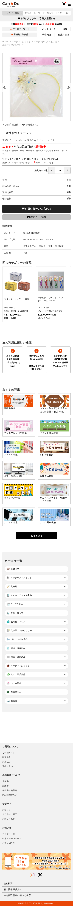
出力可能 (53, 24)
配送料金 (6, 757)
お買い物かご (8, 843)
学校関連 (46, 34)
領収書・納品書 (9, 790)
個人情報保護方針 (13, 889)
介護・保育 (64, 34)
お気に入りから (27, 18)
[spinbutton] (59, 170)
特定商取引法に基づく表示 (17, 895)
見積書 (5, 781)
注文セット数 (52, 170)
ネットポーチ (49, 29)
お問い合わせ (8, 819)
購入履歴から (47, 18)
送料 (17, 24)
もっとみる (36, 535)
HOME (5, 42)
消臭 (65, 29)
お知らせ (6, 810)
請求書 (5, 786)
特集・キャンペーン (11, 838)
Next (68, 87)
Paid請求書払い (9, 795)
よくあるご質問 (9, 814)
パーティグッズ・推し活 (45, 42)
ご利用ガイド (8, 753)
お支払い (6, 762)
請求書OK (34, 24)
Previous (4, 87)
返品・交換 (7, 766)
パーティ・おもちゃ (21, 42)
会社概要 (8, 883)
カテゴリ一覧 (8, 834)
